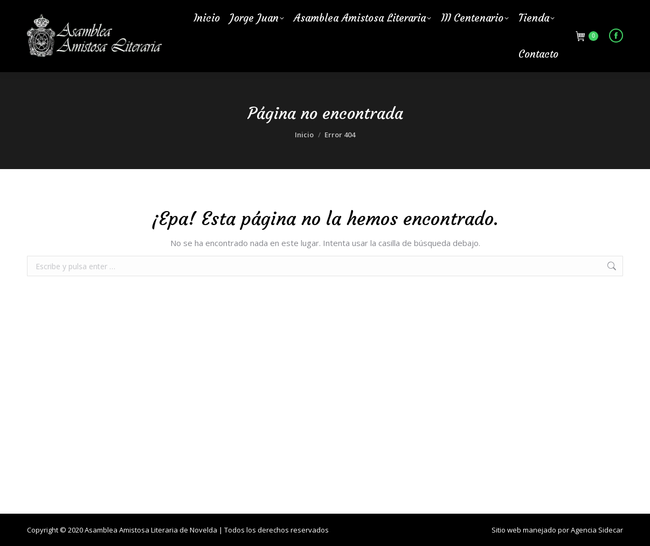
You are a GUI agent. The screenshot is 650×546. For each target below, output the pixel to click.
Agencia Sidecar (597, 530)
